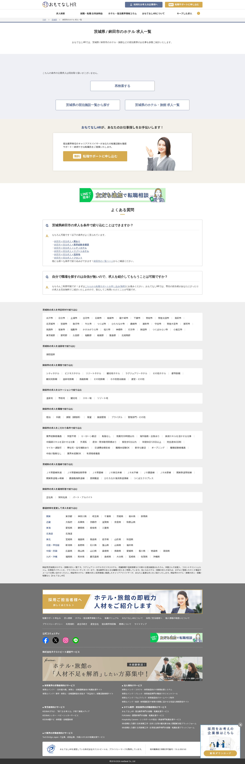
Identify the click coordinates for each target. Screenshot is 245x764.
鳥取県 (117, 551)
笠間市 (64, 324)
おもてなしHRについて (153, 13)
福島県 (81, 539)
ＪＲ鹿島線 (149, 472)
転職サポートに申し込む (184, 4)
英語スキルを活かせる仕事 (178, 436)
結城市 (110, 318)
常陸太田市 (163, 318)
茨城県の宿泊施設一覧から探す (88, 105)
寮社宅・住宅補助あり (78, 448)
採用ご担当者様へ (154, 618)
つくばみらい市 (160, 329)
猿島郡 (112, 335)
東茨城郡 (50, 335)
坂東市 (61, 329)
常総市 (149, 318)
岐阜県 (93, 528)
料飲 (58, 417)
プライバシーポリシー (52, 624)
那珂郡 (64, 335)
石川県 (93, 545)
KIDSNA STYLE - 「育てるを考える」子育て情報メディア (66, 711)
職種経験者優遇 (177, 448)
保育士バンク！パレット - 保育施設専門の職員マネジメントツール (150, 694)
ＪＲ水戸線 (132, 472)
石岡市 (98, 318)
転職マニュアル (112, 618)
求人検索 (60, 13)
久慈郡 (76, 335)
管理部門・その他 (136, 417)
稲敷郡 (88, 335)
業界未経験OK (74, 453)
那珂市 (186, 324)
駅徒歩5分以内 (129, 442)
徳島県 (154, 551)
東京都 (69, 516)
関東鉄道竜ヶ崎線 (55, 478)
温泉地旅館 (68, 379)
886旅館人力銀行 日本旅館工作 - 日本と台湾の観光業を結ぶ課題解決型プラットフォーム (159, 724)
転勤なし (106, 436)
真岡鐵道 (94, 478)
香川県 (142, 551)
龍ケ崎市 (123, 318)
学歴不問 (71, 436)
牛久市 (88, 324)
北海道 (69, 533)
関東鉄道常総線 (184, 472)
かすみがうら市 (90, 329)
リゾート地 (102, 398)
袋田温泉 (50, 354)
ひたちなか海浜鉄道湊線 (116, 478)
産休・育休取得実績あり (104, 442)
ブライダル (117, 417)
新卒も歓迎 (140, 448)
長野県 (81, 545)
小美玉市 (177, 329)
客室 (89, 417)
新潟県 (69, 545)
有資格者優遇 (93, 453)
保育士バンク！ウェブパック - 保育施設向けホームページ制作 (148, 698)
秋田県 (130, 539)
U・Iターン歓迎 (89, 436)
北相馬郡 (126, 335)
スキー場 (87, 398)
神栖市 (119, 329)
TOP (44, 20)
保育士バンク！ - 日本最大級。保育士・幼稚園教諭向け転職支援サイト (72, 690)
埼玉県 (95, 516)
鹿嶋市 (133, 324)
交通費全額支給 (102, 448)
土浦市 (74, 318)
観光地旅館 (51, 379)
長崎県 (107, 556)
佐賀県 (144, 556)
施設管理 (101, 417)
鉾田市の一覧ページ (103, 261)
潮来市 (145, 324)
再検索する (122, 86)
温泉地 (49, 398)
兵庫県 (81, 522)
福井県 (130, 545)
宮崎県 (132, 556)
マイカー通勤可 (54, 448)
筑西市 (49, 329)
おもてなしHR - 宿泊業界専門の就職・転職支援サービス (145, 711)
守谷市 (158, 324)
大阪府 (69, 522)
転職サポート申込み (51, 618)
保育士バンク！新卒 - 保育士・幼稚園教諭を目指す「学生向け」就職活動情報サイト (77, 694)
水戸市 (49, 318)
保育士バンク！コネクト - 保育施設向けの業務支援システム (147, 690)
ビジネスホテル (72, 373)
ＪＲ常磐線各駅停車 (77, 472)
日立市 (61, 318)
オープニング (158, 448)
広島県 (69, 551)
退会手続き (82, 624)
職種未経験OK (122, 448)
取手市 (76, 324)
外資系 (83, 442)
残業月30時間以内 (125, 436)
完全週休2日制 (174, 442)
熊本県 (81, 556)
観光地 (74, 398)
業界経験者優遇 (54, 436)
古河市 (86, 318)
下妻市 (137, 318)
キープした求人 (184, 13)
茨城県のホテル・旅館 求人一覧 (157, 105)
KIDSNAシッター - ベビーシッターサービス (60, 715)
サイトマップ (140, 624)
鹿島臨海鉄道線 (77, 478)
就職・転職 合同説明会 (91, 13)
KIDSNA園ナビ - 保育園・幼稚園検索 (57, 719)
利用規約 (70, 624)
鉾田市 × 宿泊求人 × (67, 241)
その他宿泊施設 (118, 379)
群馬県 (144, 516)
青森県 (93, 539)
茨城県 (54, 20)
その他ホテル (159, 373)
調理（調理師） (74, 417)
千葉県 (107, 516)
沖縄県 (156, 556)
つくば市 (101, 324)
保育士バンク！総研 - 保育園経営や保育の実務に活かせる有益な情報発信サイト (155, 702)
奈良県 (117, 522)
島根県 (105, 551)
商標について (125, 624)
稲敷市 (74, 329)
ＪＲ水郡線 (165, 472)
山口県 (93, 551)
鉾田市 (143, 329)
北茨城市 (50, 324)
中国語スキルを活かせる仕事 (60, 442)
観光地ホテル (113, 373)
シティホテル (52, 373)
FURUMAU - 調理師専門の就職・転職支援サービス (143, 715)
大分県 (120, 556)
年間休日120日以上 (151, 442)
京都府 (93, 522)
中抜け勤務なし (54, 453)
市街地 (61, 398)
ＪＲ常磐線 (97, 472)
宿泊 (48, 417)
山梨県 (117, 545)
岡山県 (81, 551)
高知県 (166, 551)
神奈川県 (82, 516)
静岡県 (81, 528)
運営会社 (94, 624)
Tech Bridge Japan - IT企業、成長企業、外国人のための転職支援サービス (73, 737)
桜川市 (107, 329)
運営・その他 (137, 379)
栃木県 (132, 516)
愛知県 (69, 528)
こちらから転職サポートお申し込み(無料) (105, 286)
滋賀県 (105, 522)
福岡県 (69, 556)
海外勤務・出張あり (150, 436)
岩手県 (105, 539)
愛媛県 (130, 551)
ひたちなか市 (118, 324)
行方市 (131, 329)
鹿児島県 (94, 556)
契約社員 (62, 497)
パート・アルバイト (82, 497)
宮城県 (69, 539)
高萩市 (178, 318)
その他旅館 (99, 379)
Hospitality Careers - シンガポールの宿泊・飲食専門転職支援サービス (151, 719)
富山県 (105, 545)
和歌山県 (131, 522)
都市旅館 (176, 373)
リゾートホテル (93, 373)
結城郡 (100, 335)
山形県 (117, 539)
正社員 (49, 497)
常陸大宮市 (172, 324)
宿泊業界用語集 (109, 624)
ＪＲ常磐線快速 (54, 472)
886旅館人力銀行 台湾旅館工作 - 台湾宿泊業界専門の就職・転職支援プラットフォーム (158, 728)
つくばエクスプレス (143, 478)
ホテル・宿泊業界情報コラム (122, 13)
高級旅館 (83, 379)
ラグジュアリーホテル (136, 373)
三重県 (105, 528)
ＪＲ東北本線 (115, 472)
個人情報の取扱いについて (177, 618)
